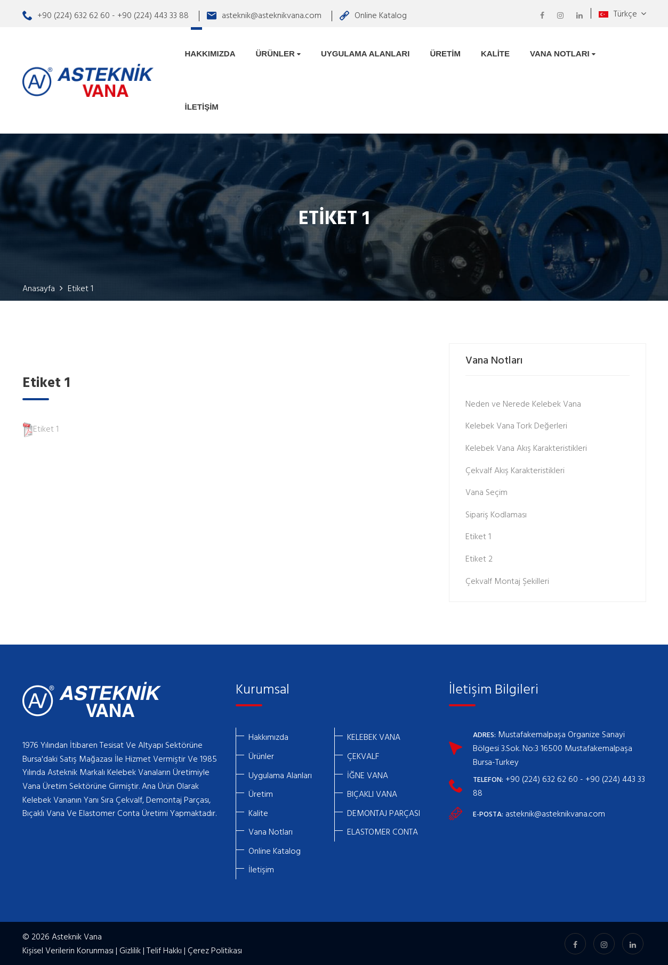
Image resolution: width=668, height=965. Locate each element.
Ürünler (278, 53)
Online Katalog (373, 15)
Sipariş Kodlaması (496, 514)
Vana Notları (562, 53)
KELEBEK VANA (373, 736)
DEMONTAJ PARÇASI (383, 812)
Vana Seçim (486, 491)
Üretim (445, 53)
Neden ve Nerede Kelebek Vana (523, 403)
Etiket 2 (479, 558)
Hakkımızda (210, 53)
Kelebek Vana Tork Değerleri (516, 425)
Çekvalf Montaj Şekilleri (507, 580)
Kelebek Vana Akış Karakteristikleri (526, 447)
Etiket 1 (40, 428)
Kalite (495, 53)
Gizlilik (130, 950)
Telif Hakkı (164, 950)
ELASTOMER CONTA (382, 831)
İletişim (202, 106)
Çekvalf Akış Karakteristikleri (515, 470)
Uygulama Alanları (365, 53)
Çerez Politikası (215, 950)
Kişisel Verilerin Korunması (68, 950)
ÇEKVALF (363, 755)
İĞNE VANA (367, 775)
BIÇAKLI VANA (372, 793)
